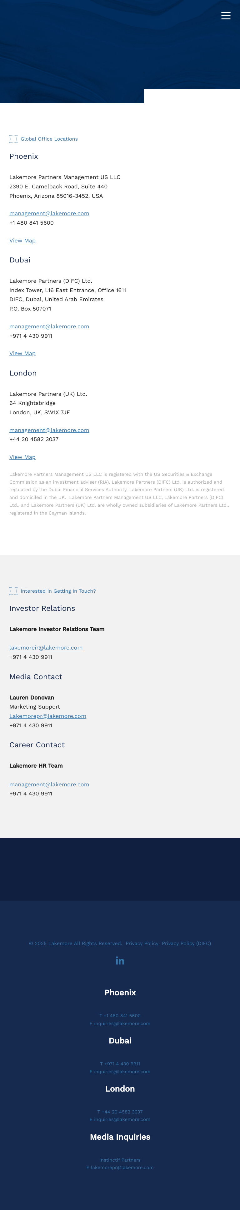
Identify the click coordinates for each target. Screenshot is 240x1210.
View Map (22, 240)
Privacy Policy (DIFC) (186, 943)
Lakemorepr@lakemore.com (47, 716)
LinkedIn (120, 961)
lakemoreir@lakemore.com (46, 648)
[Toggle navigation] (226, 16)
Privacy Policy (142, 943)
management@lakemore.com (49, 213)
